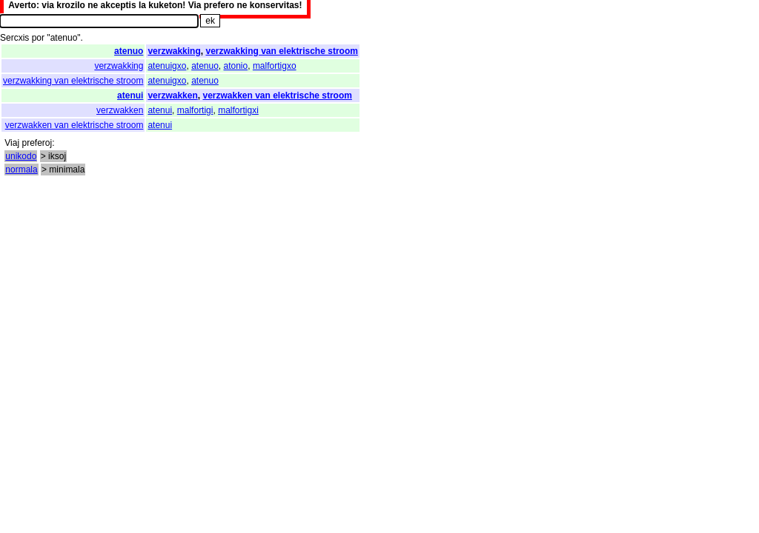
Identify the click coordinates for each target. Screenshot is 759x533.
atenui (130, 95)
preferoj (36, 143)
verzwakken (172, 95)
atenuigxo (167, 66)
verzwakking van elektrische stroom (281, 51)
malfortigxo (274, 66)
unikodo (20, 156)
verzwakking (174, 51)
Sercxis (14, 38)
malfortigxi (238, 110)
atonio (236, 66)
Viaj (11, 143)
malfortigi (195, 110)
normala (21, 169)
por (38, 38)
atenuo (128, 51)
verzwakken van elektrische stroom (276, 95)
